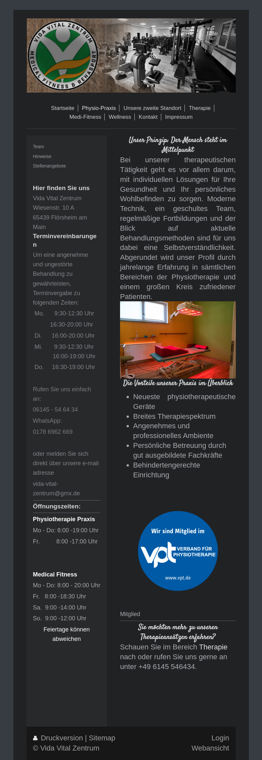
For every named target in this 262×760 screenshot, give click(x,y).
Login (220, 738)
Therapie (213, 647)
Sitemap (102, 738)
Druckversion (59, 738)
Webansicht (210, 748)
